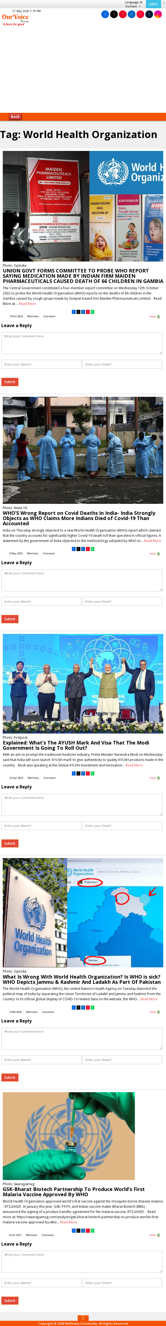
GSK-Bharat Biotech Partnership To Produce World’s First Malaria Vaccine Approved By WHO (74, 1192)
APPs (153, 4)
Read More (27, 303)
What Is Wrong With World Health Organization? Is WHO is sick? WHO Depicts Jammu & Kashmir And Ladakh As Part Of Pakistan (82, 979)
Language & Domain (133, 4)
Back (15, 116)
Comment (49, 316)
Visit (155, 316)
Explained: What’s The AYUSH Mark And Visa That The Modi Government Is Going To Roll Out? (76, 745)
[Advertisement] (83, 71)
